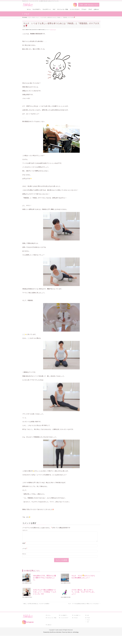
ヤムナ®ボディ (64, 615)
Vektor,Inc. (70, 632)
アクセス (76, 618)
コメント (25, 530)
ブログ (51, 29)
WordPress (52, 632)
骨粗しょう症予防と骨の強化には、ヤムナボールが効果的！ (36, 605)
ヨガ (88, 615)
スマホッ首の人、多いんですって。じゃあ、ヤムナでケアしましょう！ (83, 594)
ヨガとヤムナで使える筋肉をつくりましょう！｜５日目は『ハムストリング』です (44, 594)
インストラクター (64, 618)
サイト (24, 556)
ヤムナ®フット (77, 615)
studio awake (59, 630)
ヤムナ (54, 29)
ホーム (48, 615)
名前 (24, 545)
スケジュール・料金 (51, 618)
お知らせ (49, 625)
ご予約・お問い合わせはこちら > (88, 4)
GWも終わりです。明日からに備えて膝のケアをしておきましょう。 (44, 580)
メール (24, 550)
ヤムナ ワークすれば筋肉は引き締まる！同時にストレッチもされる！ (84, 605)
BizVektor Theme (61, 632)
